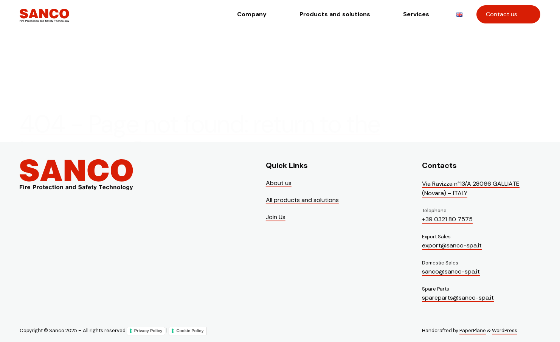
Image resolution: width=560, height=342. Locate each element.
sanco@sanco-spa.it (451, 271)
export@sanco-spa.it (452, 245)
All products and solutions (302, 200)
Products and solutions (334, 14)
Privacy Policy (148, 330)
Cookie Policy (189, 330)
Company (252, 14)
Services (416, 14)
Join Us (275, 217)
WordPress (504, 330)
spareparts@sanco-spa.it (458, 298)
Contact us (501, 14)
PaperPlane (472, 330)
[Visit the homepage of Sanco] (44, 21)
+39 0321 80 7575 (447, 219)
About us (279, 183)
